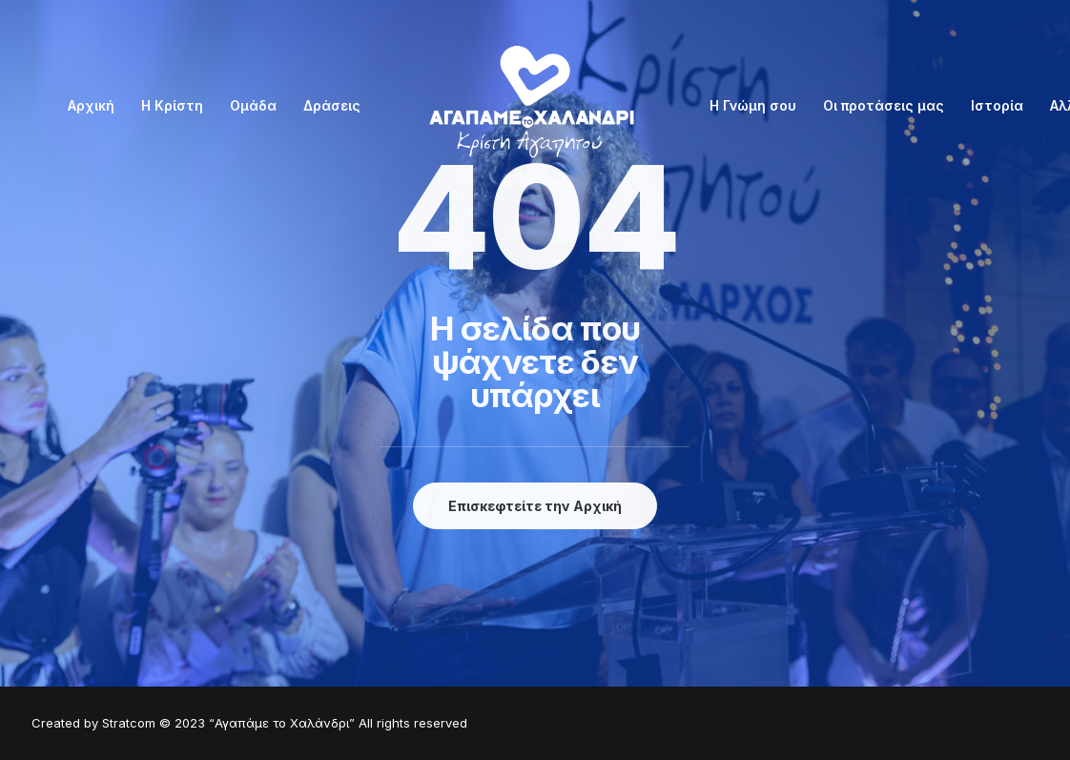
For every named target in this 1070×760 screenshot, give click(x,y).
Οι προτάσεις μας (883, 105)
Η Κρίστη (172, 105)
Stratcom (128, 722)
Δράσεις (331, 105)
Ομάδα (253, 105)
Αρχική (91, 105)
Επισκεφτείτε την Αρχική (535, 506)
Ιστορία (997, 105)
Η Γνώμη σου (753, 105)
